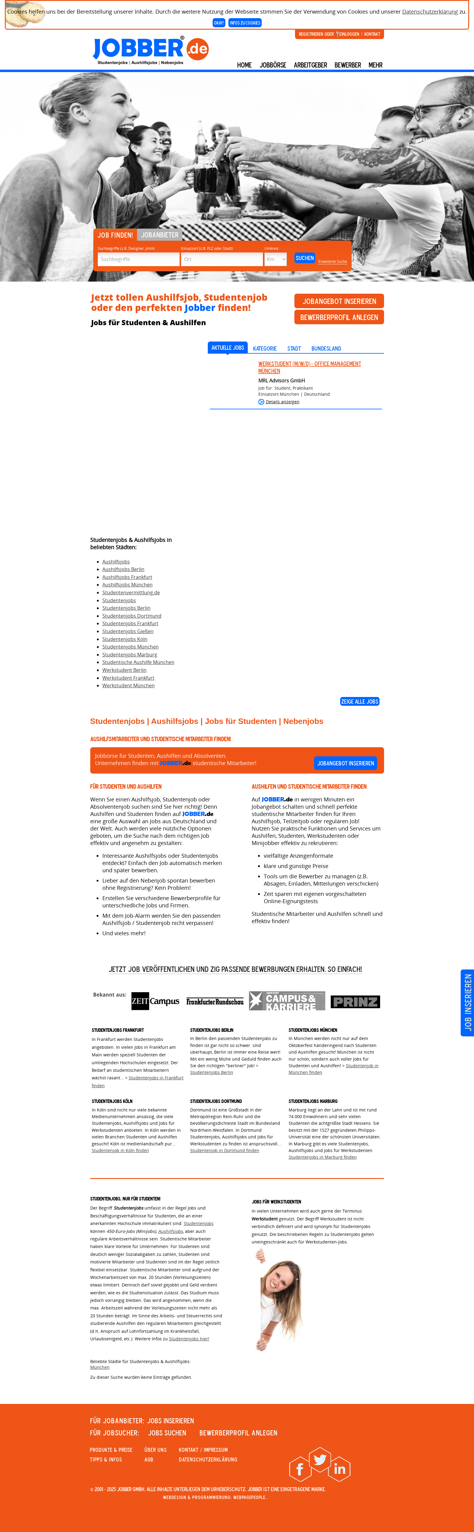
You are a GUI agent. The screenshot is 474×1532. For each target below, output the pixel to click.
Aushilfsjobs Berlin (123, 569)
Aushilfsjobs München (127, 584)
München (100, 1367)
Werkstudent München (128, 685)
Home (244, 64)
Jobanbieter (160, 234)
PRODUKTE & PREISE (111, 1449)
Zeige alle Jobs (359, 701)
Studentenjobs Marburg (129, 654)
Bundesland (326, 348)
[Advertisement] (135, 436)
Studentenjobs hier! (189, 1339)
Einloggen (349, 34)
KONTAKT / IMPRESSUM (203, 1449)
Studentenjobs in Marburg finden (323, 1157)
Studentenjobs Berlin (126, 608)
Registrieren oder (316, 34)
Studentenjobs (119, 600)
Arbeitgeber (310, 64)
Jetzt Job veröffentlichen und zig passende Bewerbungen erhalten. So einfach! (235, 969)
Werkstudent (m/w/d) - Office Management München (309, 367)
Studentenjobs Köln (125, 639)
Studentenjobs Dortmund (131, 615)
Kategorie (265, 348)
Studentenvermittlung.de (131, 592)
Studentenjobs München (130, 646)
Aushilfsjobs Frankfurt (127, 577)
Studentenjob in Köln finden (120, 1150)
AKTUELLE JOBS (227, 347)
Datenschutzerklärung (430, 11)
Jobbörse (272, 64)
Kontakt (372, 34)
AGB (148, 1459)
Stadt (294, 348)
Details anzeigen (283, 401)
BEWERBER (348, 64)
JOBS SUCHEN (167, 1432)
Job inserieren (467, 1003)
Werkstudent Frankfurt (128, 678)
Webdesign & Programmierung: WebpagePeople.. (215, 1497)
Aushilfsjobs (116, 561)
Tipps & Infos (106, 1459)
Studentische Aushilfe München (138, 662)
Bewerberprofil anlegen (339, 317)
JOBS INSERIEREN (170, 1420)
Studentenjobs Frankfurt (130, 623)
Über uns (155, 1449)
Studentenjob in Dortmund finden (224, 1150)
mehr (376, 64)
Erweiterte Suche (332, 261)
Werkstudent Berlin (124, 670)
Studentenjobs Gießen (128, 631)
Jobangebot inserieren (339, 301)
